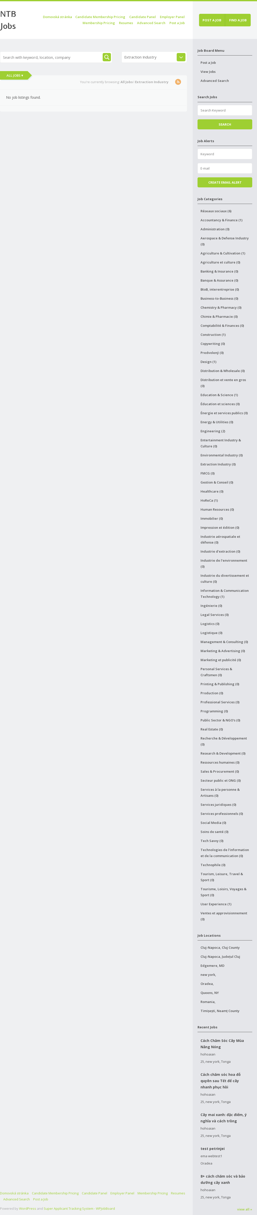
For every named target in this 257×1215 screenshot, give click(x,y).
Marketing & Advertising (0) (223, 651)
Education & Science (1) (219, 395)
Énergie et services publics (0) (224, 413)
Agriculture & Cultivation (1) (223, 253)
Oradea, (207, 983)
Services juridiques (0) (218, 804)
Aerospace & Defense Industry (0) (225, 241)
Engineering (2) (213, 431)
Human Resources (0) (217, 509)
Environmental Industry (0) (222, 455)
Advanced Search (151, 23)
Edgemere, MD (212, 965)
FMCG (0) (208, 473)
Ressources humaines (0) (220, 762)
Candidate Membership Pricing (100, 17)
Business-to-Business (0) (219, 298)
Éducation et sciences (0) (220, 404)
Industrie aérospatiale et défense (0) (220, 539)
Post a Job (177, 23)
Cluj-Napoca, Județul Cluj (220, 956)
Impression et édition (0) (220, 527)
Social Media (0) (213, 822)
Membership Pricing (99, 23)
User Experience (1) (216, 904)
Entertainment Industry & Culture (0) (221, 443)
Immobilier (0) (212, 518)
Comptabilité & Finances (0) (222, 325)
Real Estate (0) (212, 729)
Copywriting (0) (213, 343)
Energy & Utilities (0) (217, 422)
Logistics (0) (210, 623)
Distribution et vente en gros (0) (223, 383)
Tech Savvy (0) (212, 840)
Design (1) (208, 361)
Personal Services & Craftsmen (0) (216, 672)
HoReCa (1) (209, 500)
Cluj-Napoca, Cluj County (220, 947)
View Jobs (208, 71)
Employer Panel (172, 17)
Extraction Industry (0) (218, 464)
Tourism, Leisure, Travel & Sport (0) (222, 877)
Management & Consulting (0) (224, 642)
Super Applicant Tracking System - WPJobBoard (79, 1208)
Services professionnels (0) (222, 813)
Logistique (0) (211, 632)
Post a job (212, 20)
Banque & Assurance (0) (219, 280)
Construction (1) (213, 334)
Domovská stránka (57, 17)
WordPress (27, 1208)
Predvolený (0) (212, 352)
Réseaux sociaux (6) (216, 211)
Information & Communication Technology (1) (225, 593)
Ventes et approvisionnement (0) (224, 916)
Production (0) (212, 693)
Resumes (126, 23)
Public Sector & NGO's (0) (220, 720)
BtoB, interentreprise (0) (220, 289)
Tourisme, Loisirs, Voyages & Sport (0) (223, 892)
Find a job (238, 20)
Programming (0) (214, 711)
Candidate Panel (142, 17)
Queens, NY (210, 992)
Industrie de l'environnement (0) (224, 563)
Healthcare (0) (212, 491)
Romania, (208, 1001)
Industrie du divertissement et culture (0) (225, 578)
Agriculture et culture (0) (220, 262)
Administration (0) (215, 229)
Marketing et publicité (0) (221, 660)
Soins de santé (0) (214, 831)
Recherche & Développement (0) (224, 741)
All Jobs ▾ (15, 75)
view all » (244, 1209)
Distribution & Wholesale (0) (223, 370)
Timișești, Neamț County (220, 1011)
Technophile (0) (213, 865)
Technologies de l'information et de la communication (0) (225, 853)
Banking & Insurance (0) (219, 271)
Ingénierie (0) (211, 605)
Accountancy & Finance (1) (221, 220)
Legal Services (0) (215, 614)
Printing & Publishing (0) (220, 684)
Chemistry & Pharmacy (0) (221, 307)
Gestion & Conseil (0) (217, 482)
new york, (208, 974)
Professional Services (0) (220, 702)
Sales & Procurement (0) (220, 771)
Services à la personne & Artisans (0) (220, 792)
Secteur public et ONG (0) (221, 780)
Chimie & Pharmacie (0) (219, 316)
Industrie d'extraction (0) (220, 551)
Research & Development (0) (223, 753)
